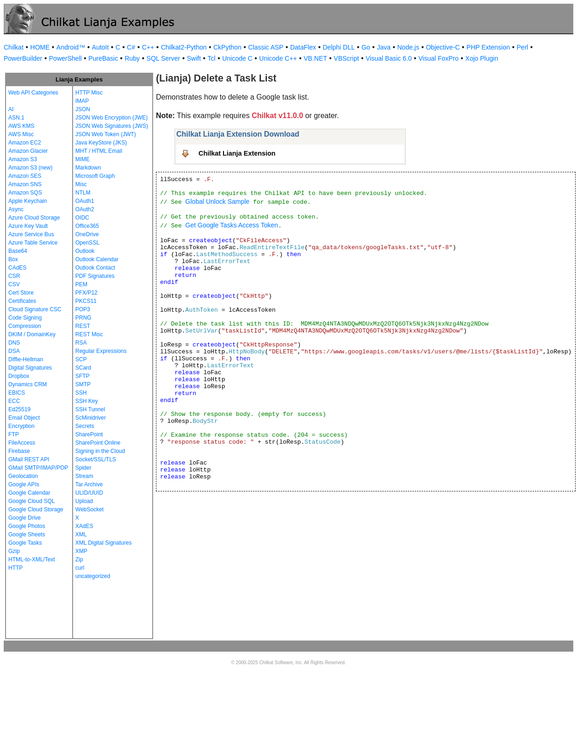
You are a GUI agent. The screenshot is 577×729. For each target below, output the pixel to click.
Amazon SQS (25, 192)
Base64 (17, 251)
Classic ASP (265, 47)
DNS (14, 342)
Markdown (88, 167)
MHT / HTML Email (98, 151)
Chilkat (14, 47)
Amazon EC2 (24, 142)
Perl (522, 47)
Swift (194, 58)
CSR (14, 276)
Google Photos (26, 526)
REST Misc (89, 334)
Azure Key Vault (28, 226)
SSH (81, 393)
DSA (14, 351)
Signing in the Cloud (100, 451)
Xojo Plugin (481, 58)
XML (81, 534)
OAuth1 (84, 201)
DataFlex (303, 47)
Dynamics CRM (27, 384)
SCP (81, 359)
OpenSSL (87, 242)
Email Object (24, 418)
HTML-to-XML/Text (31, 559)
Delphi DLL (338, 47)
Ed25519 (19, 409)
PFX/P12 (86, 292)
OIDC (82, 217)
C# (131, 47)
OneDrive (87, 234)
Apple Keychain (27, 201)
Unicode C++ (278, 58)
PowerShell (65, 58)
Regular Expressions (101, 351)
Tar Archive (89, 484)
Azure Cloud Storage (34, 217)
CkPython (227, 47)
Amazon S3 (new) (30, 167)
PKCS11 (86, 301)
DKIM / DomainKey (32, 334)
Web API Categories (33, 92)
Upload (84, 501)
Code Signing (25, 317)
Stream (84, 476)
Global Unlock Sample (218, 201)
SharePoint (89, 434)
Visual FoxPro (438, 58)
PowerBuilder (23, 58)
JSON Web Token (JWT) (105, 134)
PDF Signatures (95, 276)
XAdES (84, 526)
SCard (83, 367)
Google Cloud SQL (31, 501)
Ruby (132, 58)
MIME (82, 159)
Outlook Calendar (96, 259)
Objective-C (442, 47)
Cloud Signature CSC (35, 309)
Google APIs (23, 484)
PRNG (83, 317)
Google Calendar (29, 493)
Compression (24, 326)
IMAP (82, 101)
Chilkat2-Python (184, 47)
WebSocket (89, 509)
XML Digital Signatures (103, 543)
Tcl (212, 58)
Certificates (22, 301)
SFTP (82, 376)
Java (384, 47)
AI (10, 109)
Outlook (84, 251)
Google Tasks (25, 543)
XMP (81, 551)
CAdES (17, 267)
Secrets (84, 426)
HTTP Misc (89, 92)
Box (13, 259)
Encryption (21, 426)
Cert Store (21, 292)
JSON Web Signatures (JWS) (111, 126)
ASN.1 (16, 117)
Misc (81, 184)
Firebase (19, 451)
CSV (14, 284)
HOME (40, 47)
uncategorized (92, 576)
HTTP (15, 568)
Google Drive (24, 518)
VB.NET (315, 58)
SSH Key (86, 401)
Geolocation (23, 476)
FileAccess (21, 443)
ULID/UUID (89, 493)
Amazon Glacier (28, 151)
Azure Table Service (33, 242)
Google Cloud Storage (35, 509)
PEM (81, 284)
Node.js (408, 47)
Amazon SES (24, 176)
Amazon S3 (22, 159)
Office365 (87, 226)
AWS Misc (21, 134)
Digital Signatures (30, 367)
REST (82, 326)
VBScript (346, 58)
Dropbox (18, 376)
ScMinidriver (90, 418)
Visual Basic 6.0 (388, 58)
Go (365, 47)
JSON (82, 109)
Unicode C (237, 58)
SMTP (83, 384)
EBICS (16, 393)
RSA (81, 342)
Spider (83, 468)
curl (79, 568)
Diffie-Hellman (25, 359)
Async (16, 209)
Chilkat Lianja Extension (237, 153)
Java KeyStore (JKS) (101, 142)
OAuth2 (84, 209)
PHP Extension (488, 47)
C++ (148, 47)
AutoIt (100, 47)
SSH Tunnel (90, 409)
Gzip (14, 551)
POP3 (82, 309)
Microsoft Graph (95, 176)
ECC (14, 401)
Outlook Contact (95, 267)
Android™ (70, 47)
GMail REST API (28, 459)
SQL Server (163, 58)
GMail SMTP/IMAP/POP (38, 468)
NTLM (83, 192)
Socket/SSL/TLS (95, 459)
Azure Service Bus (31, 234)
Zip (79, 559)
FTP (13, 434)
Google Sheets (26, 534)
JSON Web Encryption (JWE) (111, 117)
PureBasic (103, 58)
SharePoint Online (97, 443)
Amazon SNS (25, 184)
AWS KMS (21, 126)
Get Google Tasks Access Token (232, 225)
